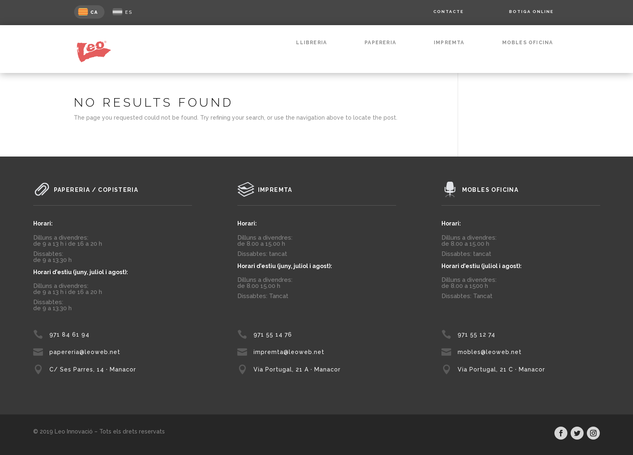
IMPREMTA (449, 42)
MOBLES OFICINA (527, 42)
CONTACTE (448, 11)
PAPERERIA (380, 42)
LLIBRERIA (311, 42)
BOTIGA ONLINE (531, 11)
